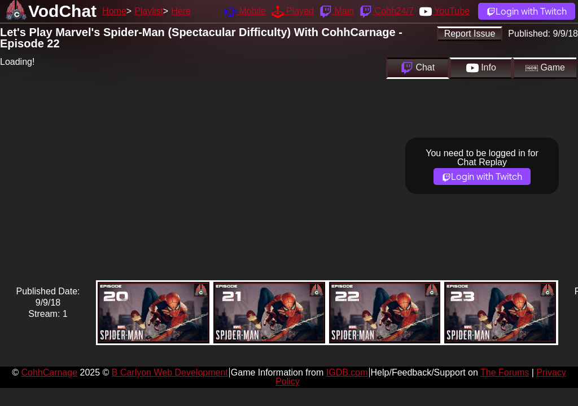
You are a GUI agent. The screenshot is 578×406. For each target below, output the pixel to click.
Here (181, 11)
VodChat (62, 11)
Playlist (148, 11)
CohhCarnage (49, 372)
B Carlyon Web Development (170, 372)
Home (114, 11)
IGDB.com (347, 372)
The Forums (504, 372)
